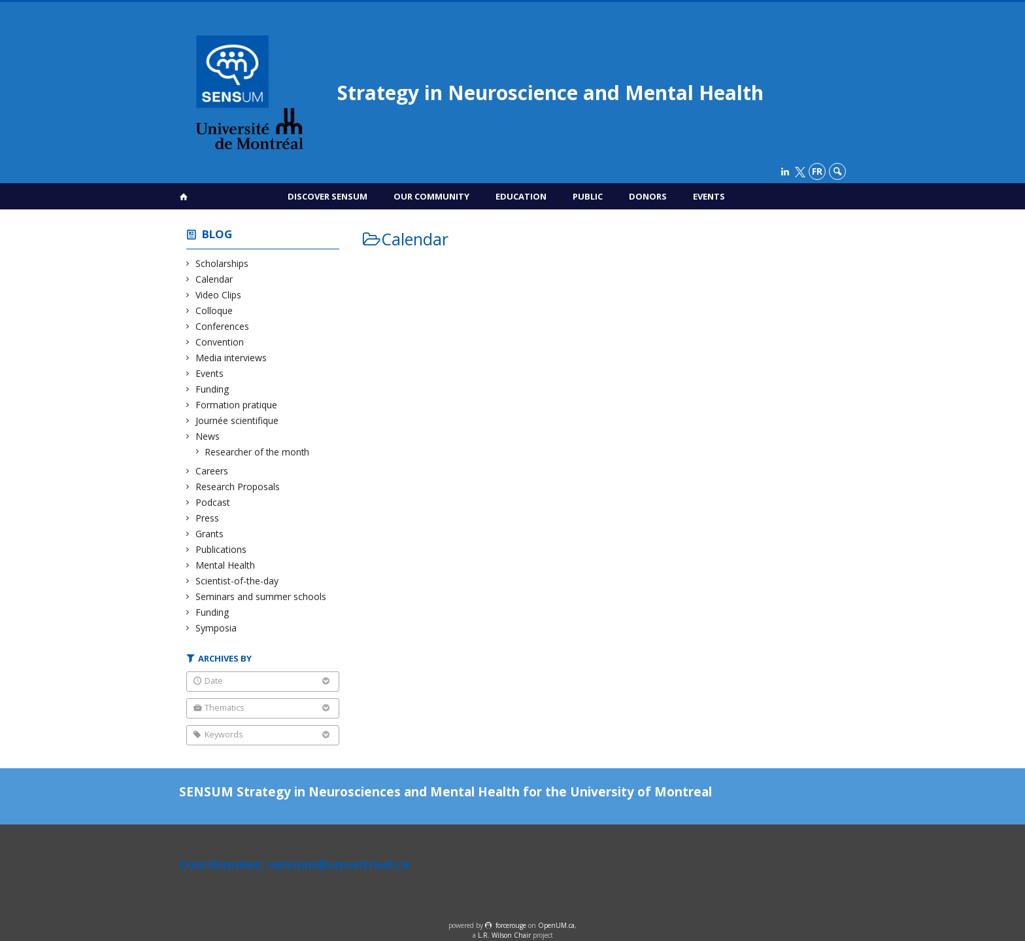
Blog (217, 233)
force (511, 925)
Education (521, 196)
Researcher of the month (257, 452)
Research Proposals (238, 486)
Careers (212, 471)
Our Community (431, 196)
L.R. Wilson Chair (504, 935)
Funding (212, 389)
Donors (648, 196)
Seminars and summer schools (261, 596)
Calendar (214, 279)
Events (709, 196)
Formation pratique (236, 405)
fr (817, 171)
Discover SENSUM (327, 196)
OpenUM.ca (556, 925)
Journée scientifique (237, 420)
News (208, 436)
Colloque (214, 310)
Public (588, 196)
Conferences (222, 326)
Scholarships (222, 263)
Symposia (216, 628)
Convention (220, 342)
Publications (221, 549)
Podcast (213, 502)
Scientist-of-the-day (237, 581)
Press (207, 518)
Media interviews (231, 357)
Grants (210, 533)
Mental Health (225, 565)
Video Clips (218, 295)
